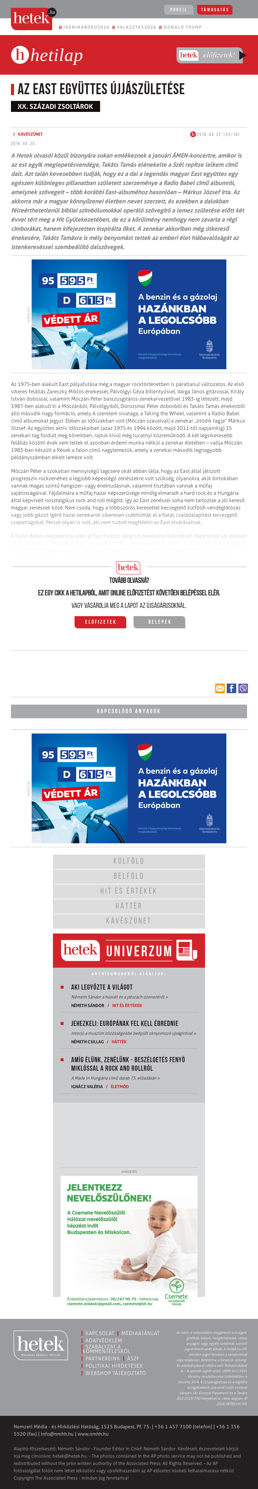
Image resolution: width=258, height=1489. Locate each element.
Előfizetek (101, 622)
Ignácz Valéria (87, 1086)
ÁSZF (133, 1358)
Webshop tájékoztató (115, 1373)
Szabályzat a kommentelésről (106, 1349)
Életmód (120, 1086)
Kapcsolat (99, 1333)
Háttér (119, 1041)
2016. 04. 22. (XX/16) (215, 134)
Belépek (160, 622)
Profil (178, 10)
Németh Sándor (87, 1005)
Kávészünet (30, 134)
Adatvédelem (103, 1340)
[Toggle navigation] (245, 10)
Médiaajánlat (140, 1333)
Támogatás (215, 10)
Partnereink (102, 1358)
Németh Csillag (87, 1041)
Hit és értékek (127, 1005)
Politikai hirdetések (114, 1366)
